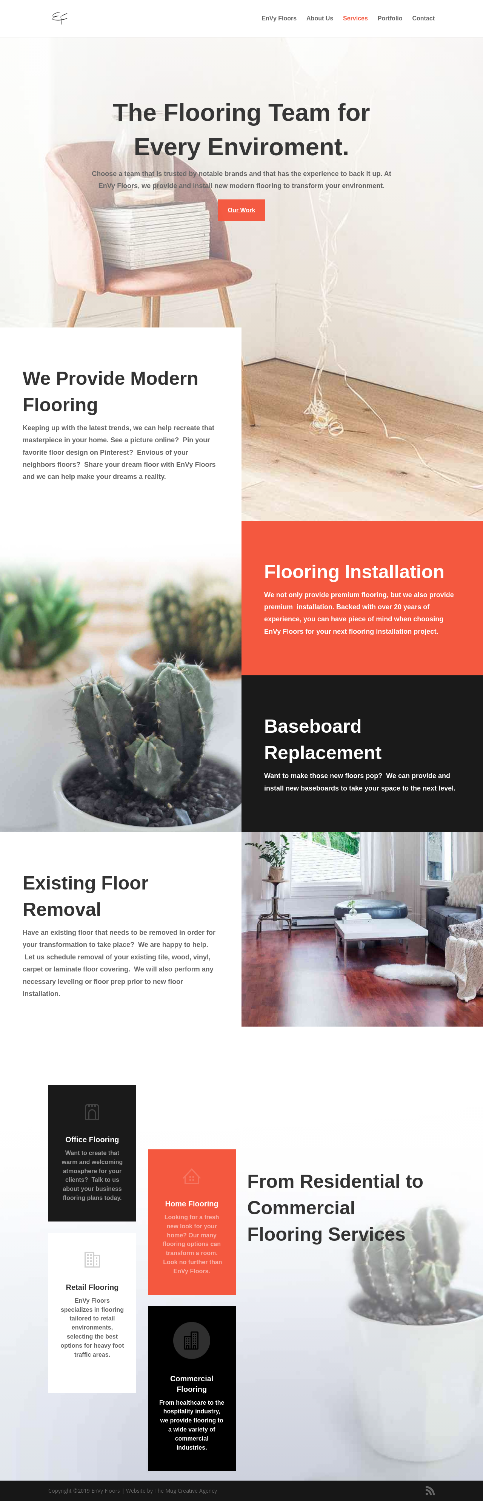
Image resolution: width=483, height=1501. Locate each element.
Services (355, 19)
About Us (319, 19)
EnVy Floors (279, 19)
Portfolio (390, 19)
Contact (423, 19)
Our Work (241, 210)
